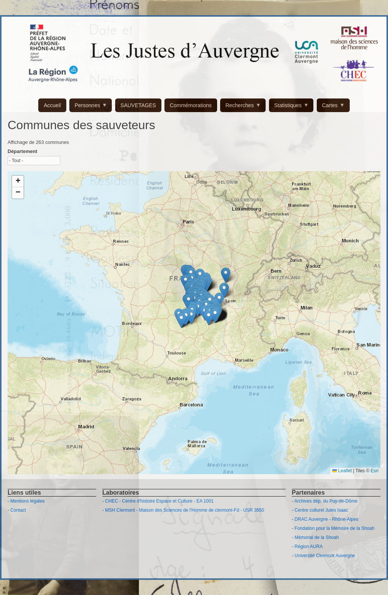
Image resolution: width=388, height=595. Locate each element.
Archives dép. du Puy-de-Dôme (326, 501)
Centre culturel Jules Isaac (321, 510)
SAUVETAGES (138, 105)
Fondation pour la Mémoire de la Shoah (334, 528)
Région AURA (308, 546)
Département (22, 151)
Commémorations (190, 105)
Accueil (52, 105)
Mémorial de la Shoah (316, 537)
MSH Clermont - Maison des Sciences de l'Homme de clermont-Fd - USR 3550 (184, 510)
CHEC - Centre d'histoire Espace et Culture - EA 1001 (159, 501)
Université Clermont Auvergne (324, 555)
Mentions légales (27, 501)
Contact (18, 510)
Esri (375, 470)
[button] (181, 320)
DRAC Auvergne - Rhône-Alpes (326, 519)
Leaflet (342, 470)
